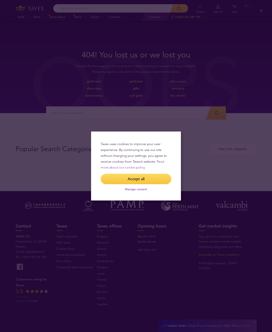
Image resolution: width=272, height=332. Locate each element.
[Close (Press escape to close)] (261, 10)
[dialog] (136, 166)
